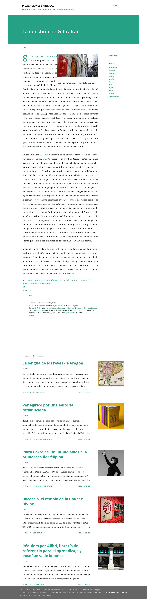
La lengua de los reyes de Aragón (52, 363)
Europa (111, 82)
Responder (33, 316)
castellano (112, 70)
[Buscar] (115, 6)
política (111, 93)
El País (44, 154)
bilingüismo (113, 68)
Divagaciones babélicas (38, 5)
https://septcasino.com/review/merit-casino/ (64, 308)
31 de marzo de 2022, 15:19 (46, 303)
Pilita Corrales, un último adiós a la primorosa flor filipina (54, 454)
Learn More (112, 592)
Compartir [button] (113, 56)
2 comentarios (39, 533)
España (111, 76)
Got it (124, 592)
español (111, 79)
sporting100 (40, 310)
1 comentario (38, 585)
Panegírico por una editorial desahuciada (48, 408)
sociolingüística (114, 96)
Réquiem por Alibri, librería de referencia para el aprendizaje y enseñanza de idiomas (52, 550)
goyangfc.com (91, 308)
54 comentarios (39, 392)
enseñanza (112, 73)
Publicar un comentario (42, 439)
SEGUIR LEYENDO (84, 392)
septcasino (68, 313)
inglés (111, 88)
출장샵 (37, 308)
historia (111, 85)
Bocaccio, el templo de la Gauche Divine (52, 501)
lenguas (111, 90)
